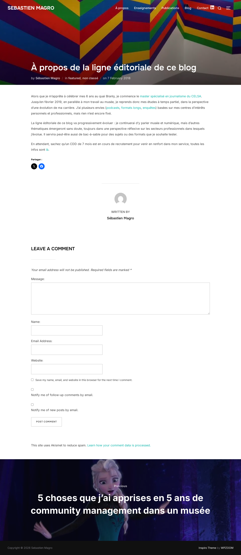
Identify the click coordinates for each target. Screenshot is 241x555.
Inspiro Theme (207, 547)
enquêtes (149, 108)
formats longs (131, 108)
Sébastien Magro (48, 78)
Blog (188, 8)
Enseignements (145, 8)
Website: (37, 360)
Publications (170, 8)
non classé (90, 78)
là (47, 149)
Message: (38, 279)
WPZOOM (227, 547)
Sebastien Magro (31, 8)
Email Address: (41, 341)
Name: (35, 322)
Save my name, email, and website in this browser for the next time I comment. (83, 380)
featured (74, 78)
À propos (121, 8)
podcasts (112, 108)
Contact (202, 8)
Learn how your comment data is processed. (119, 445)
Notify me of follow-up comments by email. (62, 395)
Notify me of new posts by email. (54, 410)
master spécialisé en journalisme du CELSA (170, 96)
